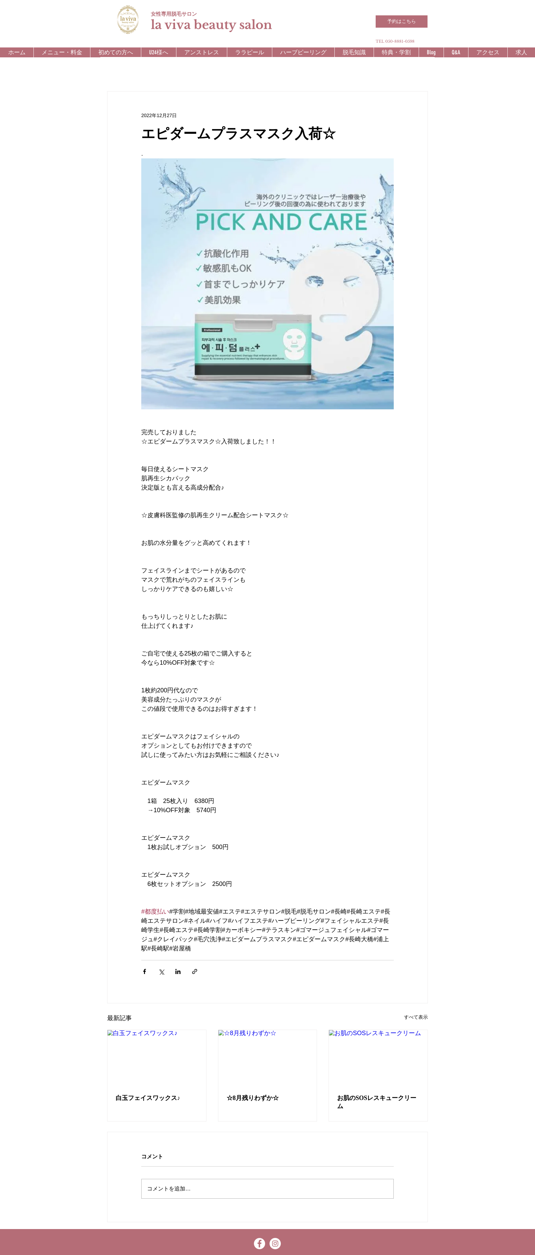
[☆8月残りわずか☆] (267, 1057)
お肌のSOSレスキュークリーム (376, 1102)
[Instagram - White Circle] (275, 1243)
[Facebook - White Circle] (259, 1243)
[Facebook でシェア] (144, 971)
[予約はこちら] (402, 21)
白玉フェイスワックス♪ (148, 1098)
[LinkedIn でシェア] (178, 971)
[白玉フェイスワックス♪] (156, 1057)
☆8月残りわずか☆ (253, 1098)
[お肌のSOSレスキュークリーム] (378, 1057)
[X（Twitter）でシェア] (161, 971)
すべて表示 (416, 1017)
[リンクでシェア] (194, 971)
